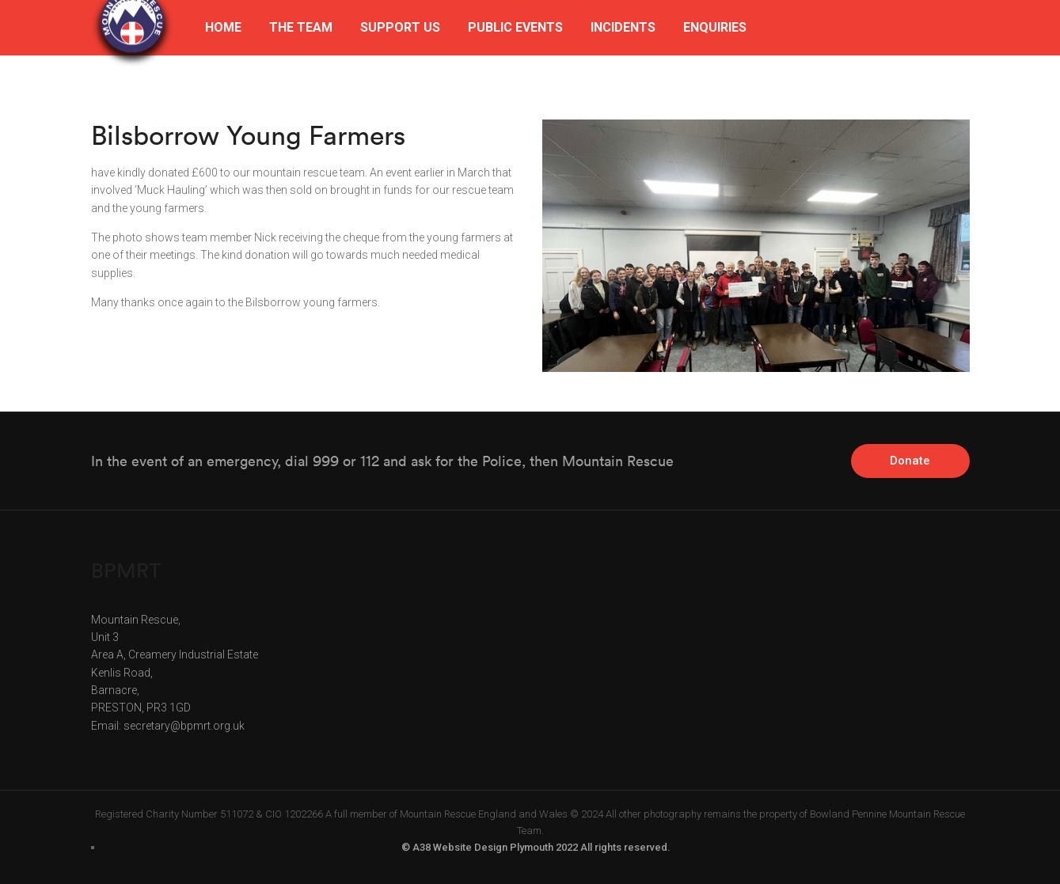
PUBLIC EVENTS (515, 27)
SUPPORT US (400, 27)
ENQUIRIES (715, 27)
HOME (223, 27)
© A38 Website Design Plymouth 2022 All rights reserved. (536, 847)
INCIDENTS (623, 27)
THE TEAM (300, 27)
